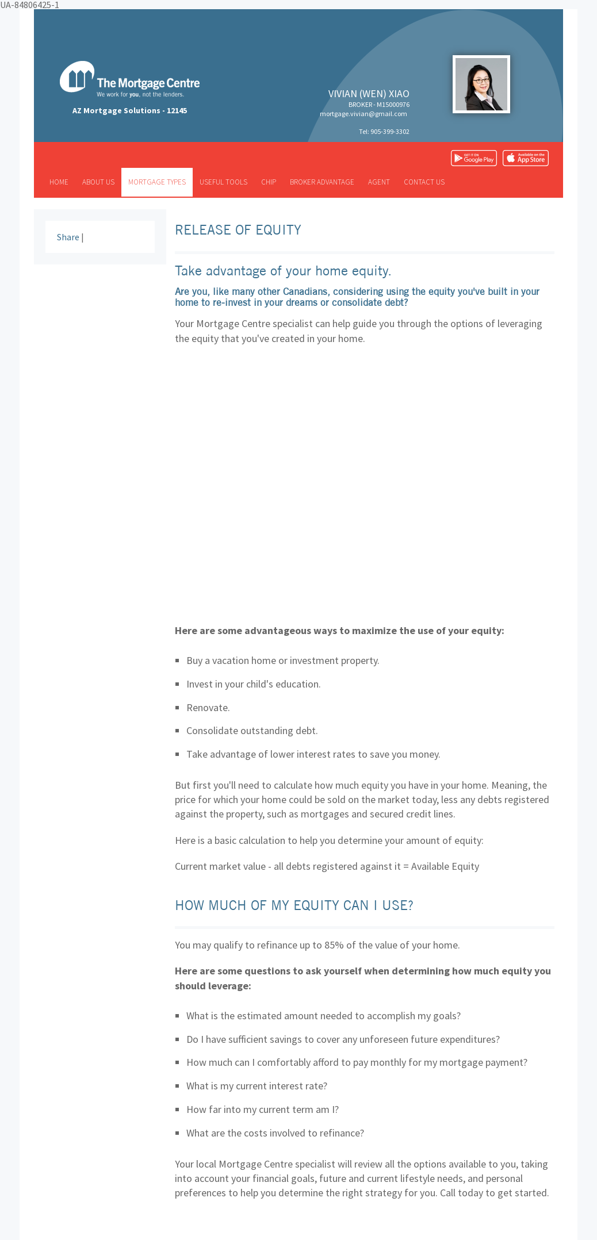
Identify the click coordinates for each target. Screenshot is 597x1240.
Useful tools (223, 182)
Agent (379, 182)
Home (58, 182)
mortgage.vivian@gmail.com (363, 113)
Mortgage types (157, 182)
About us (98, 182)
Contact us (424, 182)
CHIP (268, 182)
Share (68, 237)
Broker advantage (322, 182)
